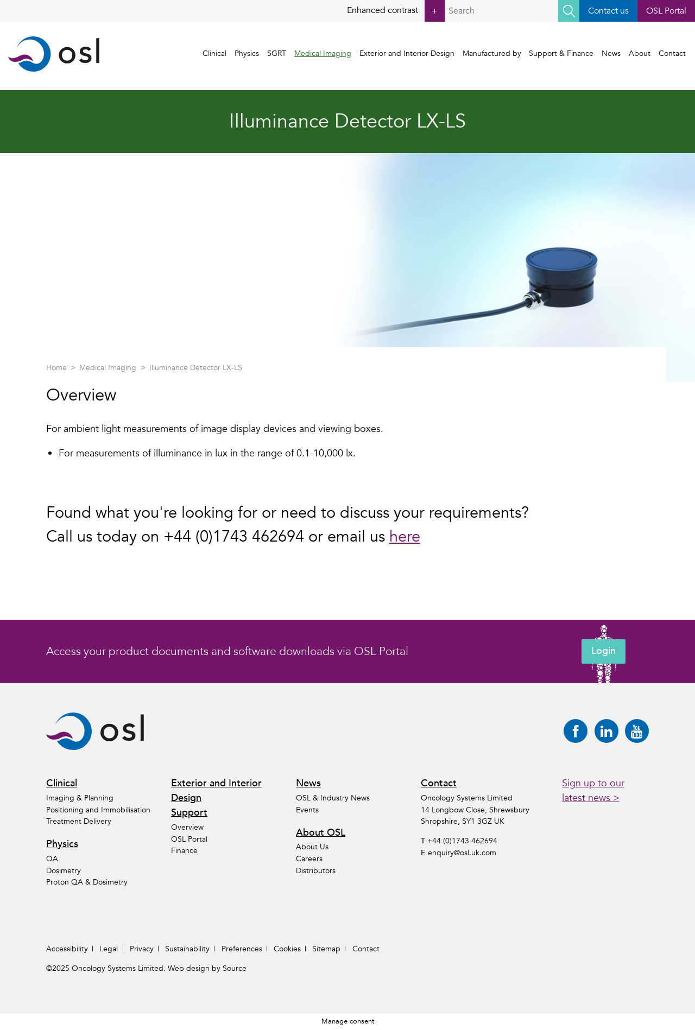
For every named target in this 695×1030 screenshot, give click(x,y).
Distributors (316, 871)
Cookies (287, 949)
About (641, 54)
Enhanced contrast (395, 11)
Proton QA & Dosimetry (87, 882)
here (404, 537)
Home (56, 368)
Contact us (607, 11)
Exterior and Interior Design (408, 54)
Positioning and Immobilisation (98, 810)
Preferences (242, 949)
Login (603, 651)
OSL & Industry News (333, 798)
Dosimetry (63, 871)
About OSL (320, 833)
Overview (187, 827)
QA (52, 859)
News (612, 54)
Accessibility (67, 949)
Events (307, 810)
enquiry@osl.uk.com (462, 853)
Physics (248, 54)
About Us (312, 847)
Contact (673, 54)
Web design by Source (207, 968)
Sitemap (326, 949)
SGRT (278, 54)
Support (189, 812)
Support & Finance (562, 54)
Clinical (216, 54)
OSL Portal (666, 11)
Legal (108, 949)
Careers (309, 859)
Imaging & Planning (79, 798)
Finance (184, 850)
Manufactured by (493, 54)
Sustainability (187, 949)
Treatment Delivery (78, 821)
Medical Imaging (323, 54)
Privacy (142, 949)
